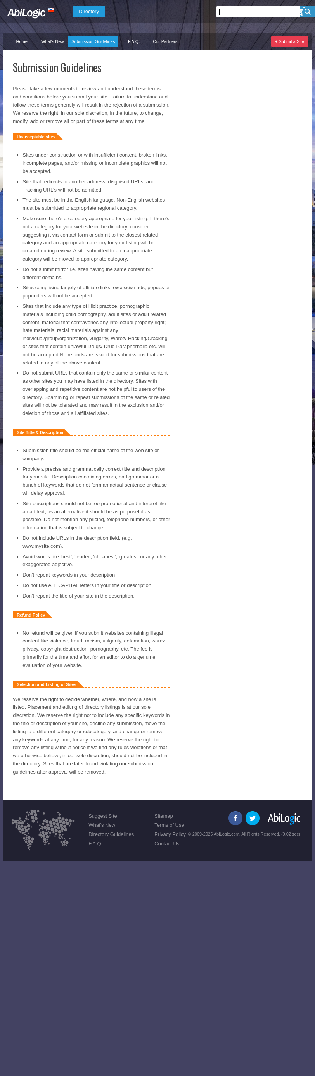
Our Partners (165, 41)
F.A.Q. (134, 41)
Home (21, 41)
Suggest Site (102, 816)
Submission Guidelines (93, 41)
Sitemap (163, 816)
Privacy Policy (170, 834)
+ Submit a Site (289, 41)
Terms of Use (169, 825)
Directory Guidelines (111, 834)
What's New (52, 41)
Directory (89, 11)
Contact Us (166, 843)
